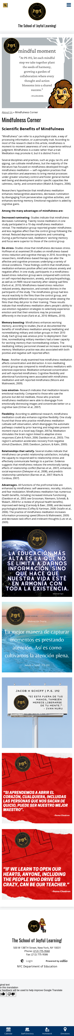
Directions (65, 1031)
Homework (47, 1031)
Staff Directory (27, 1031)
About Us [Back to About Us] (7, 112)
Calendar (8, 1031)
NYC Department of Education (37, 966)
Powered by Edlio (56, 960)
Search (5, 5)
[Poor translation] (11, 994)
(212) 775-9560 (41, 951)
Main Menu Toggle (69, 5)
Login (26, 961)
